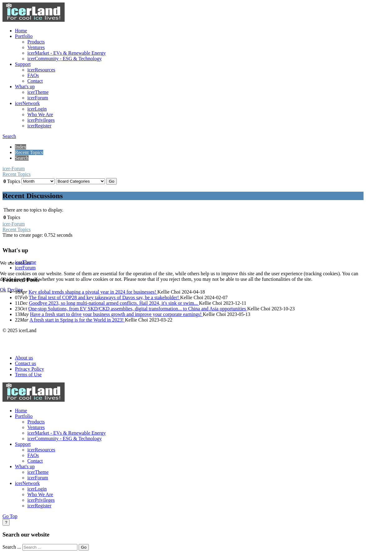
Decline (15, 289)
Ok (3, 289)
